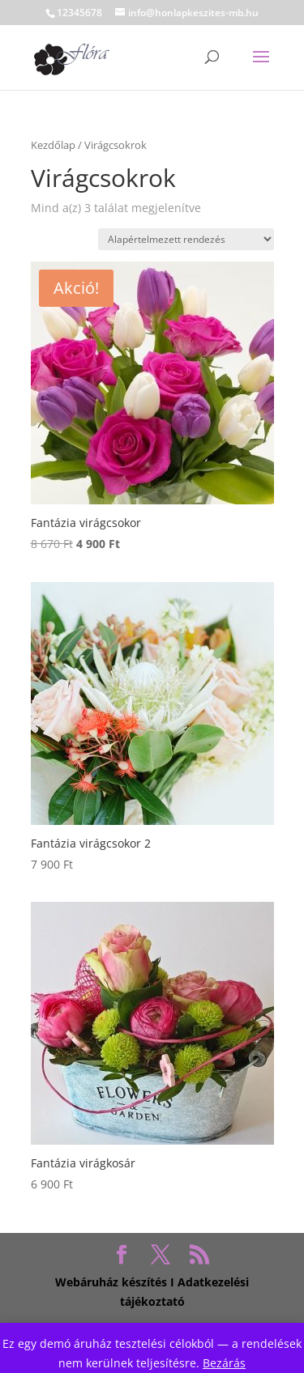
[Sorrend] (186, 239)
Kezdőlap (53, 145)
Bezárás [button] (224, 1363)
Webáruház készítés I (114, 1282)
